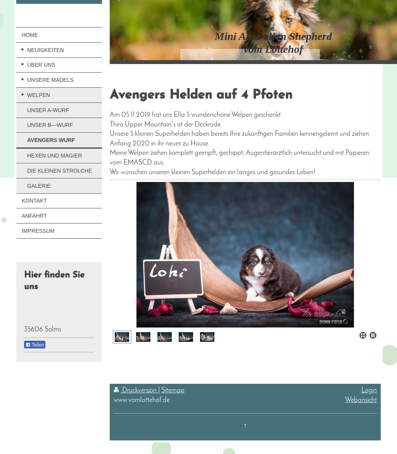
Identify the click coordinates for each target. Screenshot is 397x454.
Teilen (35, 345)
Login (369, 390)
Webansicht (361, 400)
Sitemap (173, 390)
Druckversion (136, 390)
